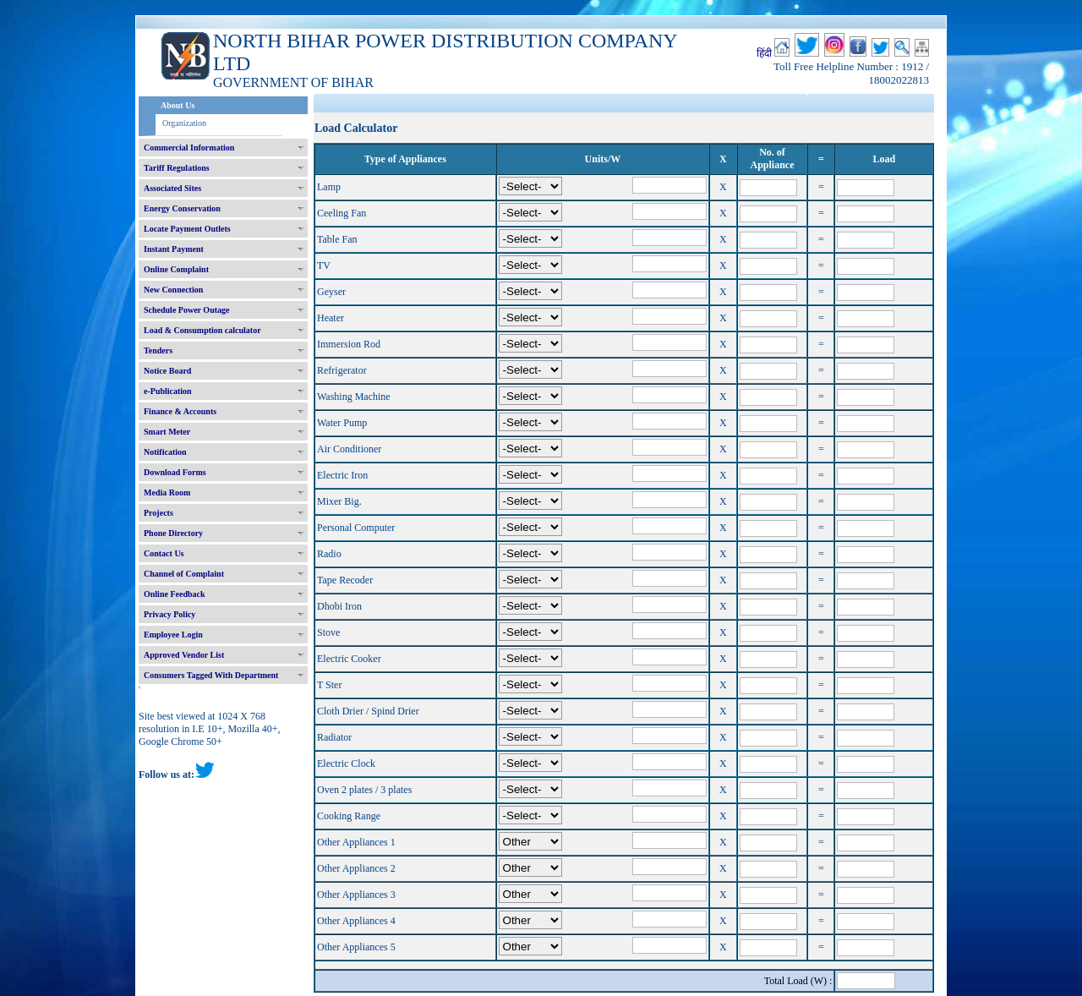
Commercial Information (189, 147)
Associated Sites (172, 188)
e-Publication (168, 391)
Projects (158, 512)
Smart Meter (167, 431)
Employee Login (173, 634)
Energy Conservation (182, 208)
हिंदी (764, 53)
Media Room (167, 492)
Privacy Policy (169, 614)
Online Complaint (176, 269)
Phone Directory (173, 533)
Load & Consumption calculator (202, 330)
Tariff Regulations (177, 167)
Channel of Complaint (184, 573)
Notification (165, 452)
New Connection (173, 289)
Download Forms (175, 472)
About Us (177, 105)
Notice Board (167, 370)
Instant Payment (174, 249)
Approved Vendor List (184, 654)
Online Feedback (174, 594)
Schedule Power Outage (186, 310)
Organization (184, 123)
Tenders (158, 350)
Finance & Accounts (180, 411)
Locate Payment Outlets (187, 228)
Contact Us (164, 553)
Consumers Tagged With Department (211, 675)
